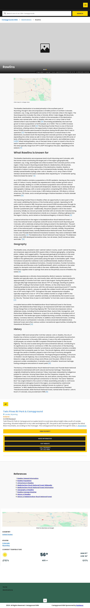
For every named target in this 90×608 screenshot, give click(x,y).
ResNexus (79, 605)
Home (5, 587)
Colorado (6, 543)
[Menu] (85, 5)
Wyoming (6, 545)
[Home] (42, 5)
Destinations (8, 590)
